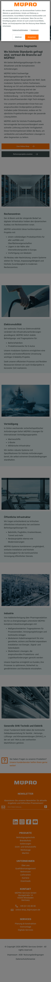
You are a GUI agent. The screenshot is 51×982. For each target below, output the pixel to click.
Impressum (35, 30)
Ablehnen (18, 37)
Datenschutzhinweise (20, 30)
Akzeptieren (32, 37)
